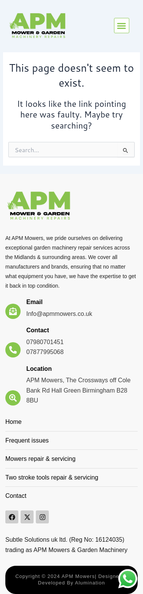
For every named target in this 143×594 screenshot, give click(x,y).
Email (34, 302)
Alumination (89, 583)
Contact (37, 330)
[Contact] (13, 349)
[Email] (13, 311)
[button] (121, 25)
